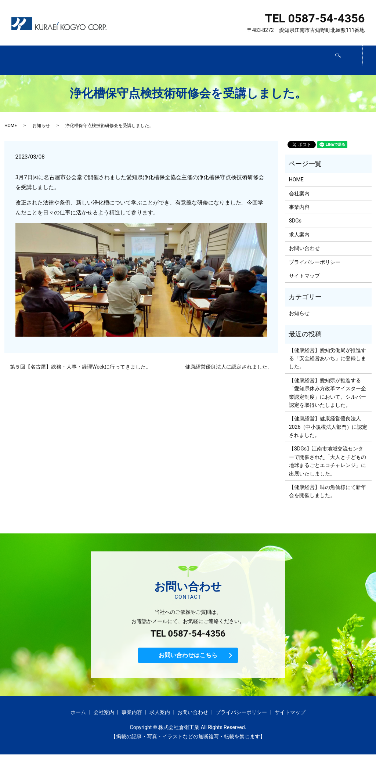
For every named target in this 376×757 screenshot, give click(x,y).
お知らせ (41, 125)
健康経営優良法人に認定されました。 (228, 367)
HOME (10, 125)
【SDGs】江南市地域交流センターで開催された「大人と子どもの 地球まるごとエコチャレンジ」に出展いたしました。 (327, 461)
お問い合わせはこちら (188, 657)
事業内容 (137, 60)
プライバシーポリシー (314, 262)
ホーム (36, 60)
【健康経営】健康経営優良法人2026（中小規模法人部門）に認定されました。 (328, 427)
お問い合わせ (287, 60)
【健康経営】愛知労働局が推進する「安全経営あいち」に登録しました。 (327, 358)
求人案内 (237, 60)
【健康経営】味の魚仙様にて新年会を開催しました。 (327, 491)
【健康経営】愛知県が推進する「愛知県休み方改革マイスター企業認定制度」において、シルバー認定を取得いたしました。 (327, 392)
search (362, 57)
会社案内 (86, 60)
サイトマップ (304, 276)
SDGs (187, 60)
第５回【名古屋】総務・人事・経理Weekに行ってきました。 (80, 367)
